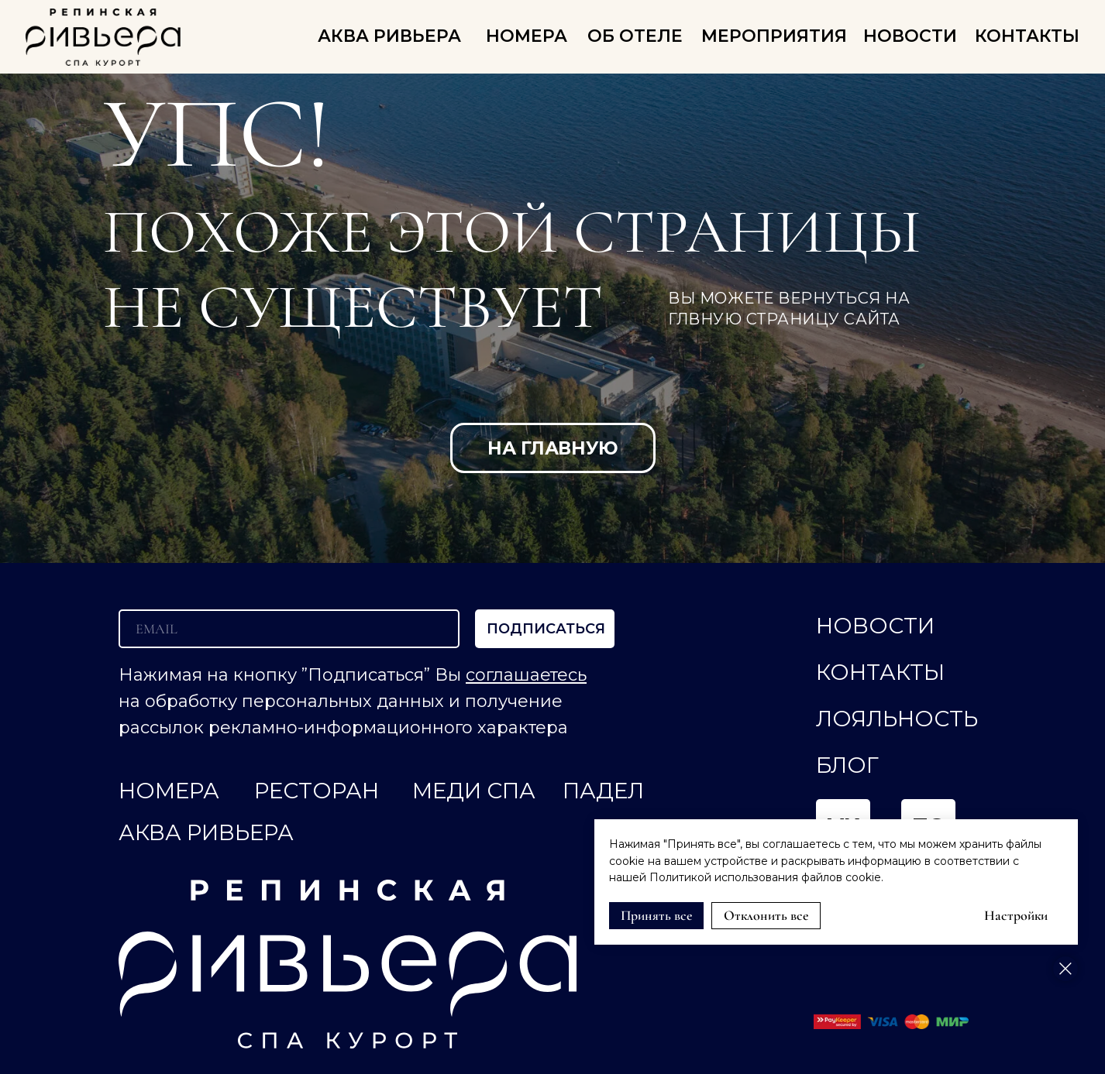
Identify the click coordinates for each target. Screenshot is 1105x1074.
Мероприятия (774, 36)
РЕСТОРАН (316, 790)
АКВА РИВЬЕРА (389, 36)
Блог (847, 765)
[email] (289, 628)
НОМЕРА (526, 36)
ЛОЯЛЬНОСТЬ (897, 718)
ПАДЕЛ (603, 790)
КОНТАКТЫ (1027, 36)
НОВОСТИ (910, 36)
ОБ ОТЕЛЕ (635, 36)
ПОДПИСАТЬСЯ (546, 628)
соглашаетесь (526, 674)
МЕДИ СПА (473, 790)
